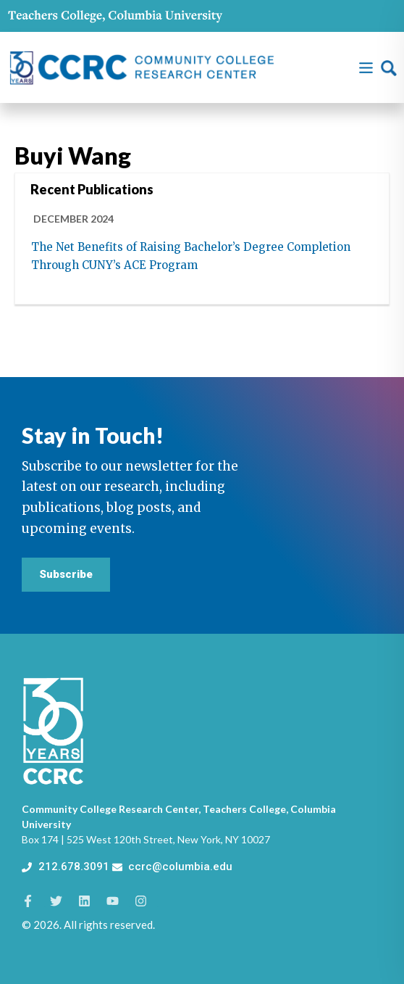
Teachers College (244, 809)
